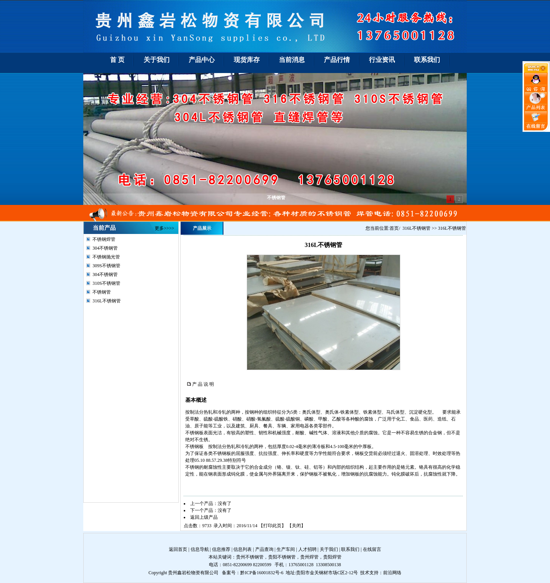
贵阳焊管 (332, 557)
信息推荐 (221, 549)
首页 (394, 228)
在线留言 (372, 549)
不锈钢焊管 (103, 239)
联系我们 (350, 549)
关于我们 (329, 549)
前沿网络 (392, 572)
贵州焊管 (309, 557)
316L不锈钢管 (106, 301)
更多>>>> (164, 228)
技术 (364, 572)
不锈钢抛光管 (106, 257)
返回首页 (178, 549)
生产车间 (286, 549)
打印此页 (272, 525)
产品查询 (264, 549)
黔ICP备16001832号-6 (261, 572)
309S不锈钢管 (106, 265)
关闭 (296, 525)
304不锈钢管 (105, 248)
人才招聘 (307, 549)
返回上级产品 (204, 517)
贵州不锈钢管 (250, 557)
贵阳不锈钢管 (282, 557)
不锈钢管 (101, 292)
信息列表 (242, 549)
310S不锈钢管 (106, 283)
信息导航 (200, 549)
